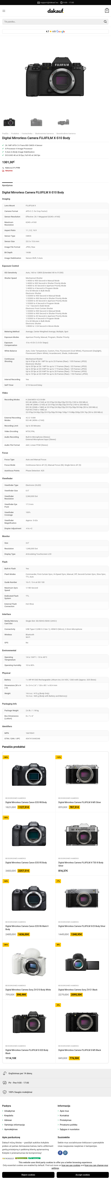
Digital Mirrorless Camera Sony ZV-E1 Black (77, 990)
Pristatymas (65, 1120)
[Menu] (3, 11)
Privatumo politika (68, 1124)
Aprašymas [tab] (7, 185)
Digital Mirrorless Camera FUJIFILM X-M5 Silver (79, 802)
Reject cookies (28, 1175)
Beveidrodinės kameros (66, 133)
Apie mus (64, 1111)
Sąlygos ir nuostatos (69, 1129)
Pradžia (5, 133)
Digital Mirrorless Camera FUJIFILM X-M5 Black (79, 1050)
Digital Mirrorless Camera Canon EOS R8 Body (26, 802)
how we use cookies (71, 1165)
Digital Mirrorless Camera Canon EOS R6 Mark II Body (26, 927)
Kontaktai (64, 1115)
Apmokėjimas (11, 1129)
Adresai (8, 1120)
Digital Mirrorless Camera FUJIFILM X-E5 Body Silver (81, 926)
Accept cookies (83, 1175)
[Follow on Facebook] (60, 1153)
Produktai (15, 133)
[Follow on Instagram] (65, 1153)
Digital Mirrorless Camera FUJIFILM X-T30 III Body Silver (80, 864)
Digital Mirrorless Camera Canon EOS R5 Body (26, 862)
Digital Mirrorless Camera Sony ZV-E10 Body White (28, 990)
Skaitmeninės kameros (44, 133)
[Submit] (105, 22)
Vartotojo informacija (14, 1124)
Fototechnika (27, 133)
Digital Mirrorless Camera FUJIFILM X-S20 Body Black (26, 1051)
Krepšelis (8, 1115)
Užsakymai (9, 1111)
